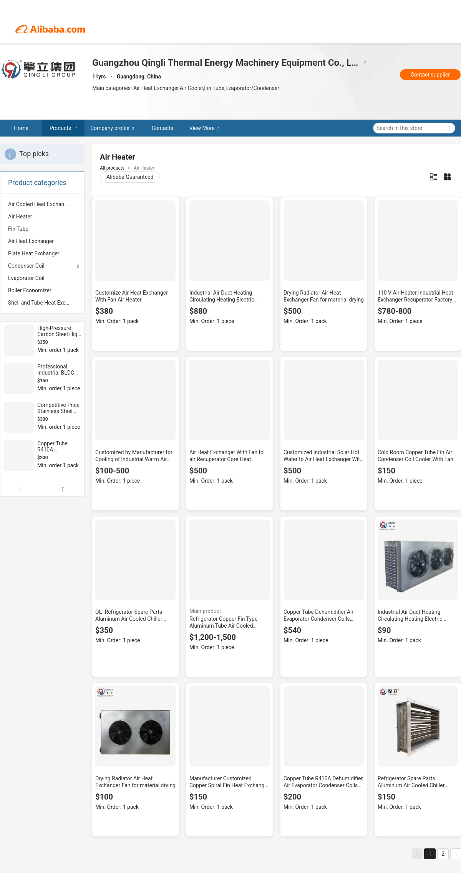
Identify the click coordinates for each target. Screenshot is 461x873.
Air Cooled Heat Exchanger (40, 204)
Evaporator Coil (26, 278)
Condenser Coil (26, 266)
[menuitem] (42, 204)
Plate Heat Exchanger (34, 253)
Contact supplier (430, 75)
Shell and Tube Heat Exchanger (42, 303)
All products (112, 168)
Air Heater (20, 216)
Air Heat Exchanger (31, 241)
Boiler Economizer (29, 290)
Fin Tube (18, 229)
